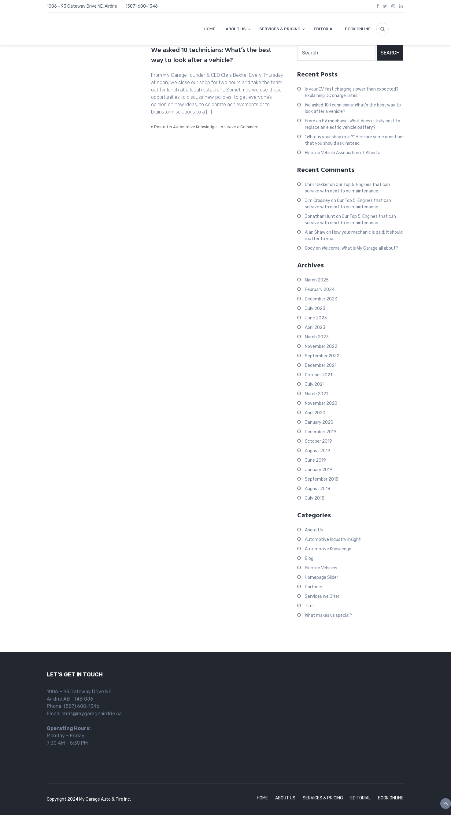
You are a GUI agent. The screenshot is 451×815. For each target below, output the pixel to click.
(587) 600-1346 (142, 6)
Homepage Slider (321, 577)
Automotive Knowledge (195, 127)
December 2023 (321, 299)
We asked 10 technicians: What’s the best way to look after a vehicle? (211, 55)
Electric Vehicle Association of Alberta (342, 152)
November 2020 (321, 403)
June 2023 (316, 318)
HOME (209, 29)
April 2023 (315, 327)
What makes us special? (328, 615)
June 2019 (315, 460)
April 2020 (315, 412)
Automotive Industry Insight (333, 539)
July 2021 (314, 384)
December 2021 (320, 365)
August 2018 (317, 488)
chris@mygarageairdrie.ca (91, 713)
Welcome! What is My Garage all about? (360, 248)
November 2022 (321, 346)
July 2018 (314, 498)
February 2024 (320, 289)
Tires (310, 605)
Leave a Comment (241, 127)
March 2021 (316, 393)
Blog (309, 558)
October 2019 (318, 441)
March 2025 (317, 280)
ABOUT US (236, 29)
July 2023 (315, 308)
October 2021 (318, 375)
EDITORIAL (324, 29)
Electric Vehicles (321, 568)
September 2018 (321, 479)
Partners (313, 587)
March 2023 (317, 337)
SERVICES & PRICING (279, 29)
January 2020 (319, 422)
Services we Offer (322, 596)
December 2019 (320, 431)
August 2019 (317, 450)
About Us (314, 530)
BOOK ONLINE (358, 29)
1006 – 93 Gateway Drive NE (79, 691)
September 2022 (322, 356)
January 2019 (318, 469)
